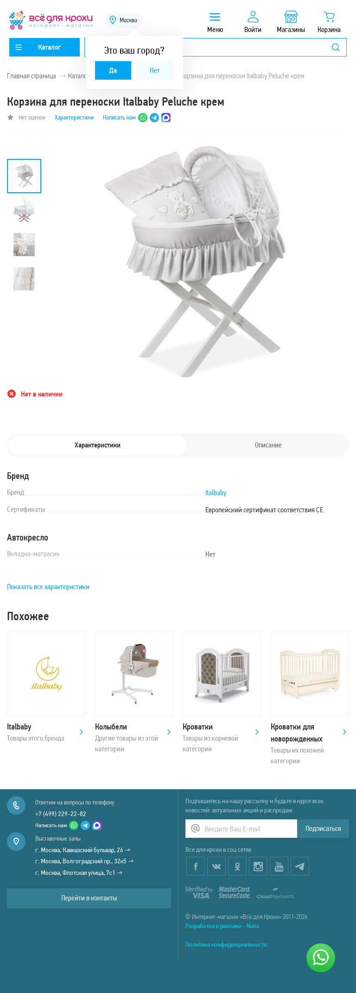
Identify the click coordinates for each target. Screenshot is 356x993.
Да (113, 70)
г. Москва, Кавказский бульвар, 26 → (83, 850)
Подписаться (323, 828)
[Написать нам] (321, 958)
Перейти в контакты (89, 897)
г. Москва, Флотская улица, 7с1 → (79, 872)
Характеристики (74, 117)
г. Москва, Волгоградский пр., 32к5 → (84, 861)
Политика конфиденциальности (226, 944)
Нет (155, 70)
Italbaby (215, 492)
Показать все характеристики (48, 586)
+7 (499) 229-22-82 (60, 814)
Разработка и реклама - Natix (222, 926)
